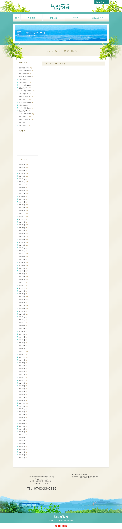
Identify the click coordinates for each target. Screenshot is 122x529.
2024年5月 (23, 199)
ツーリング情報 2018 (26, 114)
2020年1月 (23, 348)
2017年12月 (24, 403)
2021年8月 (23, 294)
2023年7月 (23, 228)
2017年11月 (24, 406)
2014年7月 (23, 452)
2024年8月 (24, 190)
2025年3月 (24, 170)
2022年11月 (24, 251)
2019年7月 (23, 363)
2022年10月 (24, 253)
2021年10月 (24, 288)
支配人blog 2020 (25, 99)
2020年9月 (23, 325)
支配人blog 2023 (25, 82)
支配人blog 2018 (24, 111)
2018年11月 (24, 380)
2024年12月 (24, 179)
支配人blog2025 (25, 73)
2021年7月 (24, 297)
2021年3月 (24, 308)
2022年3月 (23, 274)
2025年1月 (24, 176)
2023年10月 (24, 219)
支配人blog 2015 (24, 125)
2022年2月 (24, 276)
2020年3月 (23, 343)
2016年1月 (23, 440)
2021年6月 (24, 299)
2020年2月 (23, 345)
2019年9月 (23, 360)
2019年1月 (23, 374)
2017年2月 (23, 429)
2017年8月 (23, 414)
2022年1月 (24, 279)
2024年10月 (24, 184)
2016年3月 (23, 437)
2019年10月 (24, 357)
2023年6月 (24, 231)
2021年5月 (24, 302)
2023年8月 (24, 225)
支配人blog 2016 (24, 122)
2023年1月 (24, 245)
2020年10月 (24, 322)
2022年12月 (24, 248)
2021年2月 (24, 311)
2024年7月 (24, 193)
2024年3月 (24, 205)
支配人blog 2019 (24, 105)
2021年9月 (23, 291)
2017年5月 (23, 423)
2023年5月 (24, 233)
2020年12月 (24, 317)
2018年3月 (23, 394)
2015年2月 (23, 446)
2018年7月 (23, 386)
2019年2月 (23, 371)
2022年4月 (24, 271)
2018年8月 (23, 383)
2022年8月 (24, 259)
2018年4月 (23, 391)
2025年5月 (24, 164)
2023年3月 (24, 239)
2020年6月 (23, 334)
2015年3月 (23, 443)
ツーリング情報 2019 (26, 108)
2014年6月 (23, 455)
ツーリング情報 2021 (26, 96)
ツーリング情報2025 (26, 70)
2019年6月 (23, 366)
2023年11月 (24, 216)
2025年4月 (24, 167)
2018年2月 (23, 397)
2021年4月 (24, 305)
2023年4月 (24, 236)
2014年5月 (23, 458)
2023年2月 (24, 242)
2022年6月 (24, 265)
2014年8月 (23, 449)
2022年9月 (24, 256)
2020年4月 (23, 340)
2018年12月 (24, 377)
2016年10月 (24, 435)
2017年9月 (23, 412)
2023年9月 (23, 222)
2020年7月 (23, 331)
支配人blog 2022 (25, 88)
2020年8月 (23, 328)
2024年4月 (24, 202)
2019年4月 (23, 368)
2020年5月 (23, 337)
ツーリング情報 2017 (26, 119)
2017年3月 (23, 426)
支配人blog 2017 (25, 116)
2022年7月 (24, 262)
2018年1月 (23, 400)
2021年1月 (24, 314)
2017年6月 (23, 420)
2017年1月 (23, 432)
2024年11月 (24, 182)
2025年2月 (24, 173)
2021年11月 (24, 285)
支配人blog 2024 (25, 79)
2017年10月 (24, 409)
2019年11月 (24, 354)
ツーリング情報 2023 (26, 85)
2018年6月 (23, 389)
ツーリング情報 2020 (26, 102)
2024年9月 (23, 187)
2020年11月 (24, 320)
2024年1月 (24, 210)
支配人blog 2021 (25, 93)
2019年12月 (24, 351)
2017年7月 (23, 417)
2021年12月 (24, 282)
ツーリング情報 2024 (26, 76)
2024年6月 (23, 196)
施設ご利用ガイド (25, 68)
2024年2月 (24, 208)
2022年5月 (23, 268)
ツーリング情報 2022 (27, 91)
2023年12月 (24, 213)
